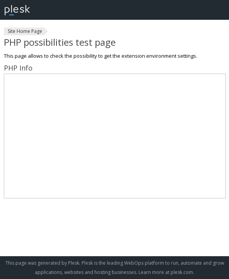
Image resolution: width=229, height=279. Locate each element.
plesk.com (182, 272)
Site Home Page (25, 31)
